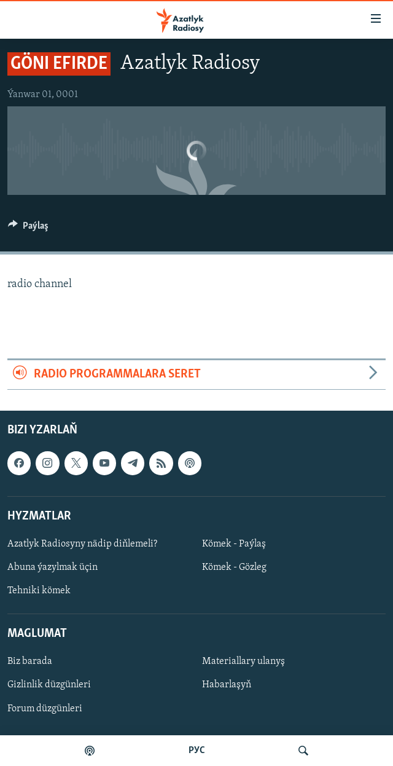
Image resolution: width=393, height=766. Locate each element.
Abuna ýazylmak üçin (52, 567)
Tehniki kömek (39, 591)
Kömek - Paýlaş (234, 544)
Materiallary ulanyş (243, 661)
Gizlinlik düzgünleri (49, 685)
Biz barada (29, 661)
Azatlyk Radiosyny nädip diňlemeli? (82, 544)
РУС (197, 751)
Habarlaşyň (226, 685)
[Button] (28, 228)
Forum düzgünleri (44, 708)
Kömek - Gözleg (234, 567)
